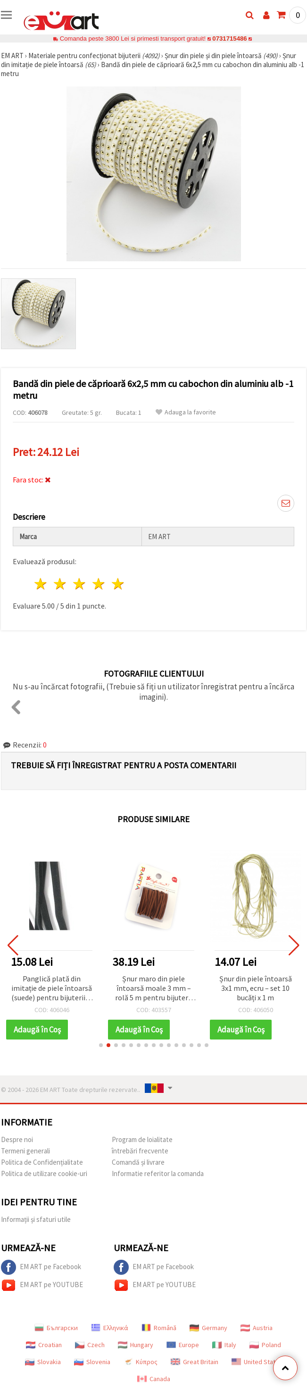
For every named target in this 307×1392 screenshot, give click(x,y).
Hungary (135, 1344)
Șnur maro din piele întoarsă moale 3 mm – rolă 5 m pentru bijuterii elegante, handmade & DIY (153, 989)
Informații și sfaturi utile (36, 1219)
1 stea (41, 583)
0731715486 (229, 38)
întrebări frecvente (140, 1150)
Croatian (44, 1344)
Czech (90, 1344)
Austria (257, 1327)
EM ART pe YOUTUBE (42, 1285)
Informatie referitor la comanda (158, 1173)
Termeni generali (25, 1150)
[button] (101, 1045)
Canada (153, 1378)
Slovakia (43, 1362)
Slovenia (92, 1362)
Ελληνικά (109, 1327)
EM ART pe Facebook (41, 1267)
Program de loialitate (142, 1139)
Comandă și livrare (138, 1162)
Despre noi (17, 1139)
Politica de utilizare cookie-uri (44, 1173)
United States (257, 1361)
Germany (208, 1327)
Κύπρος (141, 1361)
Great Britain (194, 1361)
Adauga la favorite (186, 412)
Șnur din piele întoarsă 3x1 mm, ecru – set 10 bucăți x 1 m (255, 988)
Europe (182, 1344)
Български (56, 1327)
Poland (265, 1344)
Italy (224, 1344)
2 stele (60, 583)
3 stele (80, 583)
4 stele (98, 583)
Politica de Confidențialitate (42, 1162)
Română (158, 1327)
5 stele (118, 583)
